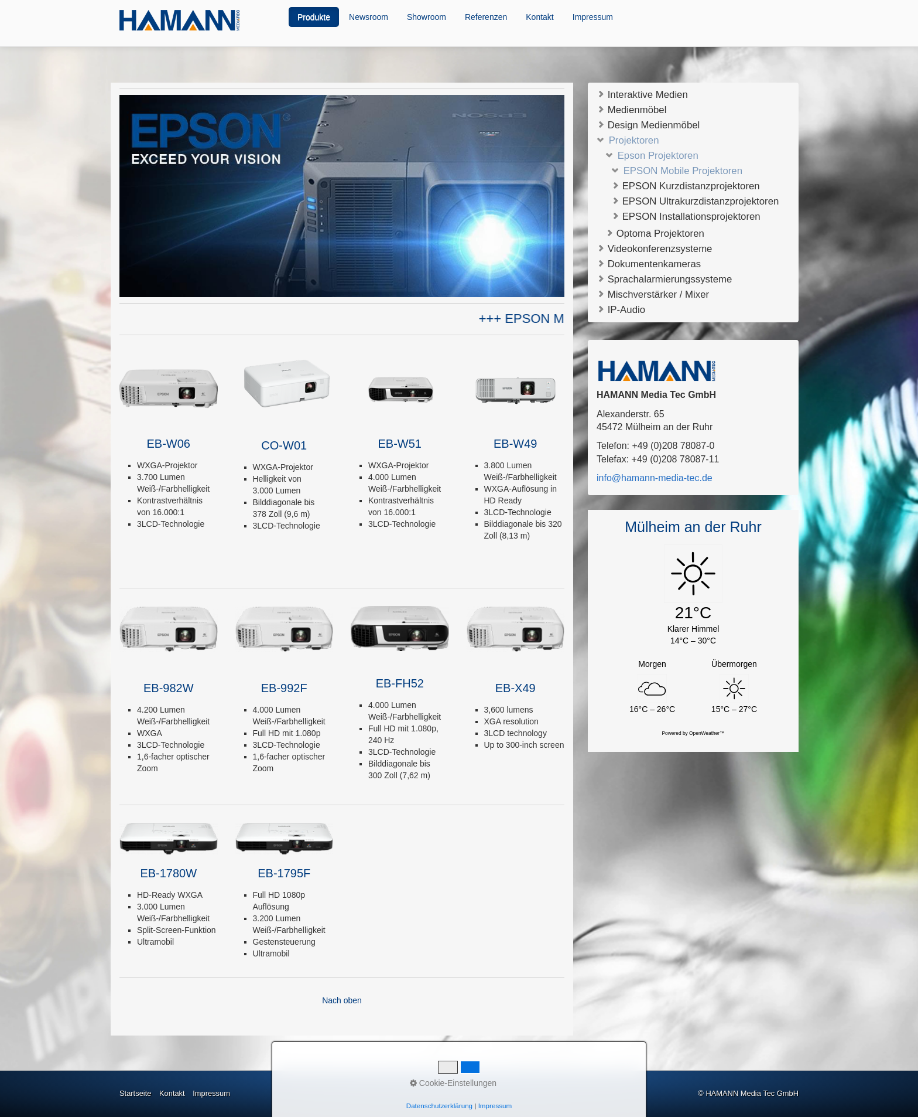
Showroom (426, 17)
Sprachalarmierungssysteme (664, 279)
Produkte (313, 17)
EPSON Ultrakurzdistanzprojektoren (695, 201)
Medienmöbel (631, 109)
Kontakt (539, 17)
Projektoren (628, 140)
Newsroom (368, 17)
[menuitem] (314, 17)
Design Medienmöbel (648, 124)
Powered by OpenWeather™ (693, 733)
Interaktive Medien (642, 94)
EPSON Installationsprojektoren (686, 216)
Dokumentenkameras (649, 263)
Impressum (593, 17)
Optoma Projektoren (654, 233)
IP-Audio (621, 309)
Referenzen (486, 17)
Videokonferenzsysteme (654, 248)
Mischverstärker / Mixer (653, 294)
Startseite (135, 1093)
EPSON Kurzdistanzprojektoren (685, 186)
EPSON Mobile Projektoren (676, 170)
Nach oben (342, 1000)
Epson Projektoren (651, 155)
